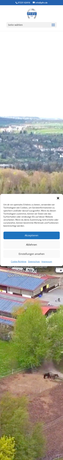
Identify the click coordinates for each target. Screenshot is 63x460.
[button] (58, 198)
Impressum (46, 261)
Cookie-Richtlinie (18, 261)
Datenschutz (34, 261)
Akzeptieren (31, 235)
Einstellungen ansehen (32, 253)
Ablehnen (31, 244)
